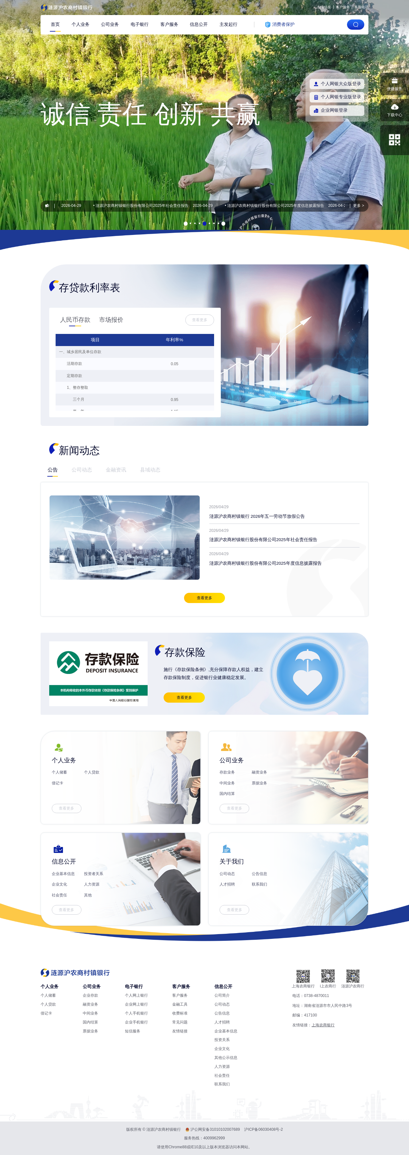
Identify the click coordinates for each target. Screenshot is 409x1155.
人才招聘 (227, 884)
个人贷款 (91, 772)
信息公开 (199, 24)
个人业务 (80, 24)
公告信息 (259, 874)
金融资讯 (116, 469)
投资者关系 (93, 874)
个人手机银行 (136, 1013)
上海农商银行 (323, 1025)
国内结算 (227, 793)
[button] (186, 223)
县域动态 (150, 469)
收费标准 (180, 1013)
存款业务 (227, 772)
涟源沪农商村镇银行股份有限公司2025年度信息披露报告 (277, 206)
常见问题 (180, 1022)
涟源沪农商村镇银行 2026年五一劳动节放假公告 (257, 516)
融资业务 (259, 772)
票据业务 (259, 783)
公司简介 (222, 995)
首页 (55, 24)
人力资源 (91, 884)
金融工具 (180, 1004)
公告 (53, 469)
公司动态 (82, 469)
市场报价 (111, 319)
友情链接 (324, 7)
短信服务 (132, 1031)
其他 (88, 895)
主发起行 (228, 24)
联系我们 (259, 884)
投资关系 (222, 1040)
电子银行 (140, 24)
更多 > (358, 206)
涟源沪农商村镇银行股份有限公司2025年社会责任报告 (144, 206)
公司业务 (110, 24)
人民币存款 (75, 319)
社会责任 (59, 895)
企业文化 (59, 884)
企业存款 (90, 995)
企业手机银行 (136, 1022)
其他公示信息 (225, 1057)
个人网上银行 (136, 995)
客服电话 (361, 7)
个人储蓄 (59, 772)
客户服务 (343, 7)
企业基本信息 (63, 874)
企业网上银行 (136, 1004)
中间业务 (227, 783)
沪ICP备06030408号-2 (263, 1129)
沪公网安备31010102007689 (215, 1129)
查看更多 (199, 320)
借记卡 (57, 783)
